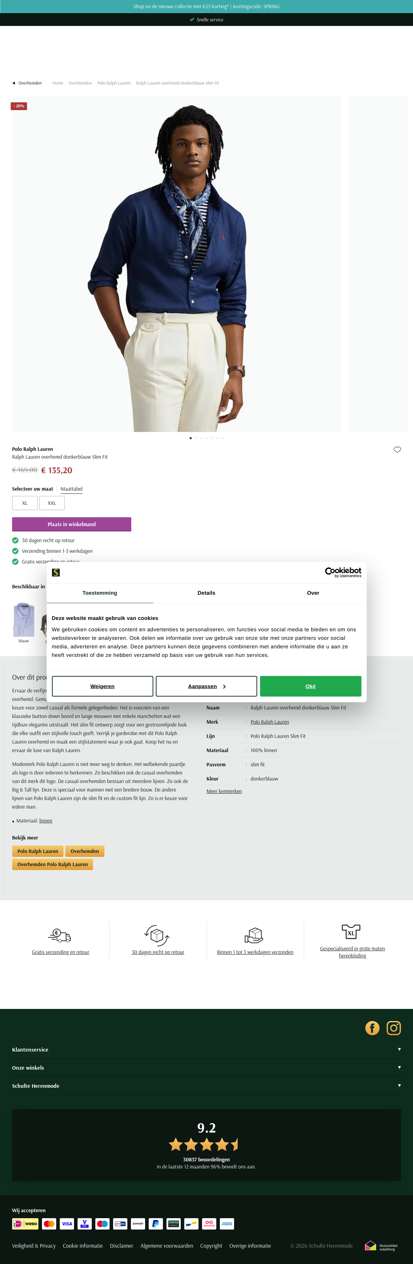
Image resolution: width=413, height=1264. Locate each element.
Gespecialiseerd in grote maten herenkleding (352, 952)
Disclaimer (121, 1245)
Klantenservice (206, 1049)
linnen (45, 820)
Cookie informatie (83, 1245)
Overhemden (80, 83)
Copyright (211, 1245)
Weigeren (102, 686)
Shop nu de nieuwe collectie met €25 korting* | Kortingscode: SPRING (206, 7)
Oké (311, 686)
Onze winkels (206, 1067)
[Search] (206, 57)
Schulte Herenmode (206, 1085)
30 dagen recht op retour (158, 952)
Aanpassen (207, 686)
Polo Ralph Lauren (114, 83)
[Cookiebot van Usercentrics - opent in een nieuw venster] (330, 572)
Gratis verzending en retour (60, 952)
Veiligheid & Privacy (34, 1245)
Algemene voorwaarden (167, 1245)
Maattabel (71, 488)
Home (57, 83)
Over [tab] (313, 593)
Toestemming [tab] (100, 593)
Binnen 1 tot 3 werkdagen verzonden (255, 952)
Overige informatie (250, 1245)
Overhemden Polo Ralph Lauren (52, 864)
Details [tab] (207, 593)
